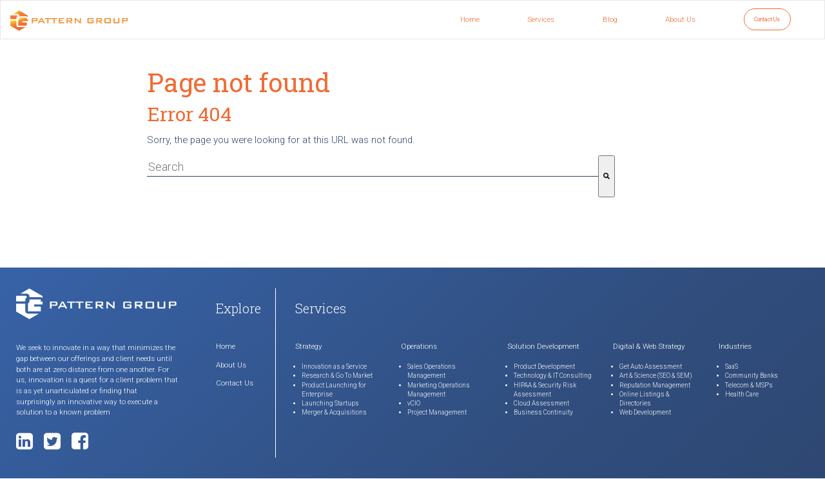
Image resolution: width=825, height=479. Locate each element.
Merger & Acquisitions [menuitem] (334, 412)
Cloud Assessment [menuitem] (541, 403)
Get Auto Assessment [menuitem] (650, 366)
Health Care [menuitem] (742, 394)
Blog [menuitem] (610, 19)
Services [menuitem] (540, 19)
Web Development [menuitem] (645, 412)
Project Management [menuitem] (437, 412)
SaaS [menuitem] (731, 366)
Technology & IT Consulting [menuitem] (553, 375)
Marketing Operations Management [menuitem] (438, 390)
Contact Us (234, 382)
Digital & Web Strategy (649, 346)
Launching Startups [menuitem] (330, 403)
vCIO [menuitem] (413, 403)
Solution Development (543, 346)
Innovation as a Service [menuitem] (334, 366)
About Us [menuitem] (680, 19)
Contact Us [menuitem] (767, 19)
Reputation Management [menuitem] (654, 385)
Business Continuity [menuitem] (543, 412)
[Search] (606, 176)
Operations (419, 346)
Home (225, 346)
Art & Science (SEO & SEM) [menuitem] (655, 375)
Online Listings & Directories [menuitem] (644, 399)
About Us (231, 364)
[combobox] (372, 167)
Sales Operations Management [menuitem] (431, 371)
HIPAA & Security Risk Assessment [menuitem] (545, 390)
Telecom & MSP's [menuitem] (749, 385)
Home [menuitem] (470, 19)
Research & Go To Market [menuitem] (337, 375)
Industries (735, 346)
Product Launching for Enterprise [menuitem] (334, 390)
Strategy (308, 346)
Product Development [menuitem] (544, 366)
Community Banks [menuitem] (751, 375)
